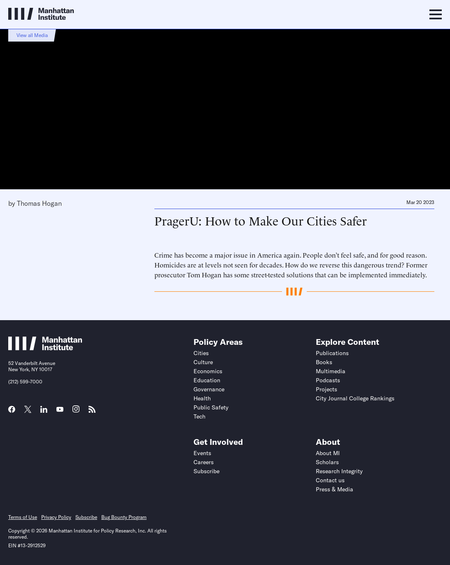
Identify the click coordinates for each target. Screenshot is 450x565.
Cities (201, 353)
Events (202, 453)
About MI (328, 453)
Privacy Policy (56, 517)
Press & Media (334, 489)
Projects (326, 389)
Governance (209, 389)
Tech (199, 416)
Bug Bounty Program (124, 517)
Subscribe (206, 471)
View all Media (32, 35)
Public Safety (211, 407)
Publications (332, 353)
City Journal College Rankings (355, 398)
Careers (204, 462)
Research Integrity (339, 471)
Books (324, 362)
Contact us (330, 480)
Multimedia (330, 371)
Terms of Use (22, 517)
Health (202, 398)
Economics (208, 371)
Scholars (327, 462)
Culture (203, 362)
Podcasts (328, 380)
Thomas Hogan (39, 203)
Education (207, 380)
